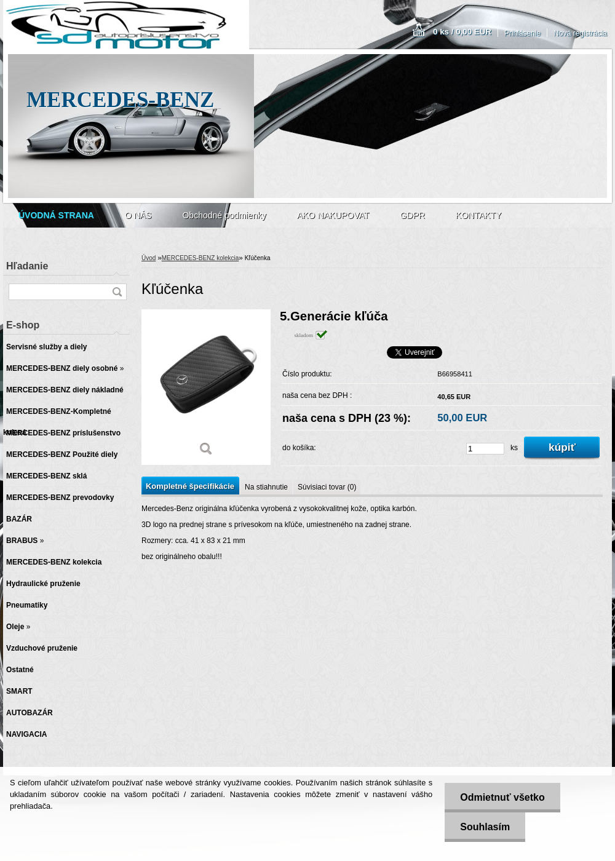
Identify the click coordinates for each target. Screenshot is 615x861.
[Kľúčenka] (206, 387)
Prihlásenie (522, 33)
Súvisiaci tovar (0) (327, 487)
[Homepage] (56, 215)
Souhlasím (485, 827)
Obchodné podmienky (224, 215)
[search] (117, 292)
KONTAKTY (478, 215)
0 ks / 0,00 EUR (462, 31)
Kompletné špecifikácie (190, 486)
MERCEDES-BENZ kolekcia (200, 258)
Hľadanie (27, 266)
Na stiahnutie (266, 487)
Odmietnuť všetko (502, 797)
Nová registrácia (580, 33)
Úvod (148, 258)
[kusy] (485, 448)
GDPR (412, 215)
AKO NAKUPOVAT (333, 215)
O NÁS (138, 215)
